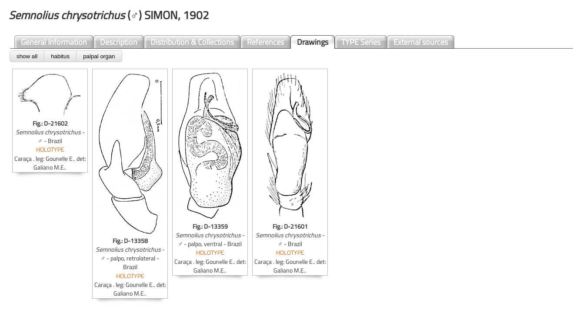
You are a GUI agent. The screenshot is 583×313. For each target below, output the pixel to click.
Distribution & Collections (192, 42)
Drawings (312, 42)
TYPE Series (360, 42)
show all (27, 56)
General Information (54, 42)
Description (118, 42)
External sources (420, 42)
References (265, 42)
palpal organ (99, 56)
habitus (60, 56)
